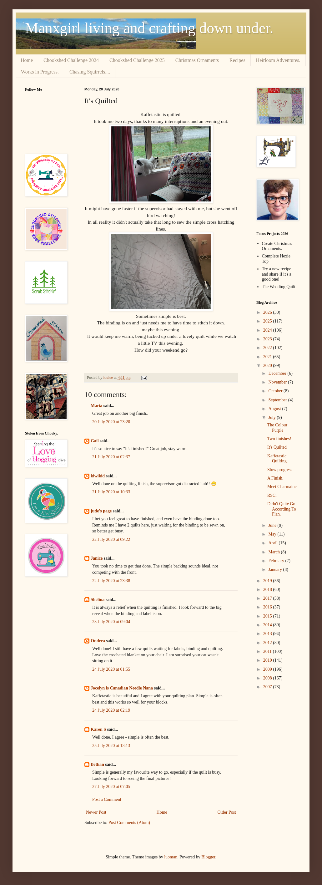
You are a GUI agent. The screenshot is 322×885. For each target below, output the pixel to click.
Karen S (98, 729)
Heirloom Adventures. (278, 60)
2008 (268, 678)
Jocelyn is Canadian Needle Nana (122, 688)
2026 (268, 312)
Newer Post (96, 812)
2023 (268, 339)
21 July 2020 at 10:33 (111, 492)
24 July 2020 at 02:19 (111, 710)
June (272, 525)
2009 (268, 669)
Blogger (208, 857)
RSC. (272, 495)
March (274, 552)
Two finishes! (279, 438)
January (275, 569)
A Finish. (275, 478)
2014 (268, 625)
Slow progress (279, 469)
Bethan (97, 764)
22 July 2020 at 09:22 (111, 539)
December (277, 373)
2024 (268, 330)
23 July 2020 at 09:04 (111, 621)
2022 (268, 347)
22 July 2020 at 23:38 (111, 580)
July (272, 417)
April (273, 543)
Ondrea (98, 640)
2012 (268, 642)
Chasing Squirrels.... (89, 71)
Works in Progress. (40, 71)
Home (27, 60)
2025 (268, 321)
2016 (268, 607)
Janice (97, 558)
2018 (268, 589)
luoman (170, 857)
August (275, 408)
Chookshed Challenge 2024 (71, 60)
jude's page (101, 511)
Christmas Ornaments (197, 60)
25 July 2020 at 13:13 (111, 745)
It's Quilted (277, 447)
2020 (268, 365)
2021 (268, 356)
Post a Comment (106, 799)
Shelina (97, 599)
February (276, 560)
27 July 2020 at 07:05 (111, 786)
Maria (96, 405)
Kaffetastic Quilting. (277, 459)
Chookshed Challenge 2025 (137, 60)
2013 (268, 633)
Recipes (237, 60)
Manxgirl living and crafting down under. (149, 28)
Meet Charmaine (282, 486)
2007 (268, 686)
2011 (268, 651)
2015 (268, 616)
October (276, 391)
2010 (268, 660)
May (272, 534)
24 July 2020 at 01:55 (111, 669)
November (278, 382)
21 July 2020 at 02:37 (111, 457)
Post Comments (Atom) (129, 822)
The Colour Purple (277, 428)
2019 (268, 580)
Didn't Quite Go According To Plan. (281, 509)
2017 (268, 598)
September (278, 400)
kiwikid (98, 476)
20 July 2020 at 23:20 (111, 422)
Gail (95, 441)
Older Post (227, 812)
